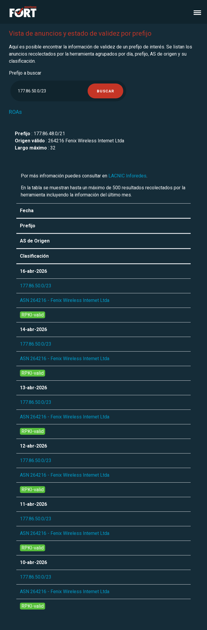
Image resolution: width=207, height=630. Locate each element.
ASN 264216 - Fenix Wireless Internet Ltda (64, 300)
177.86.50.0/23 (35, 286)
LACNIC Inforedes (127, 176)
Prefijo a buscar (25, 73)
